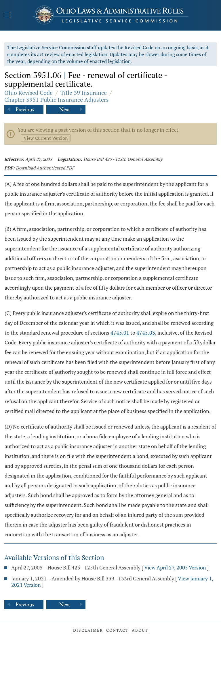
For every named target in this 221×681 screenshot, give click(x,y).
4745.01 (119, 332)
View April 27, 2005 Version (175, 567)
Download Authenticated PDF (45, 168)
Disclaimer (88, 630)
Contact (117, 630)
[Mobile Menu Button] (7, 15)
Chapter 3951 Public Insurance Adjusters (56, 99)
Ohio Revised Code (28, 93)
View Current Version (46, 138)
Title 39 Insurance (83, 93)
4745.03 (145, 332)
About (140, 630)
